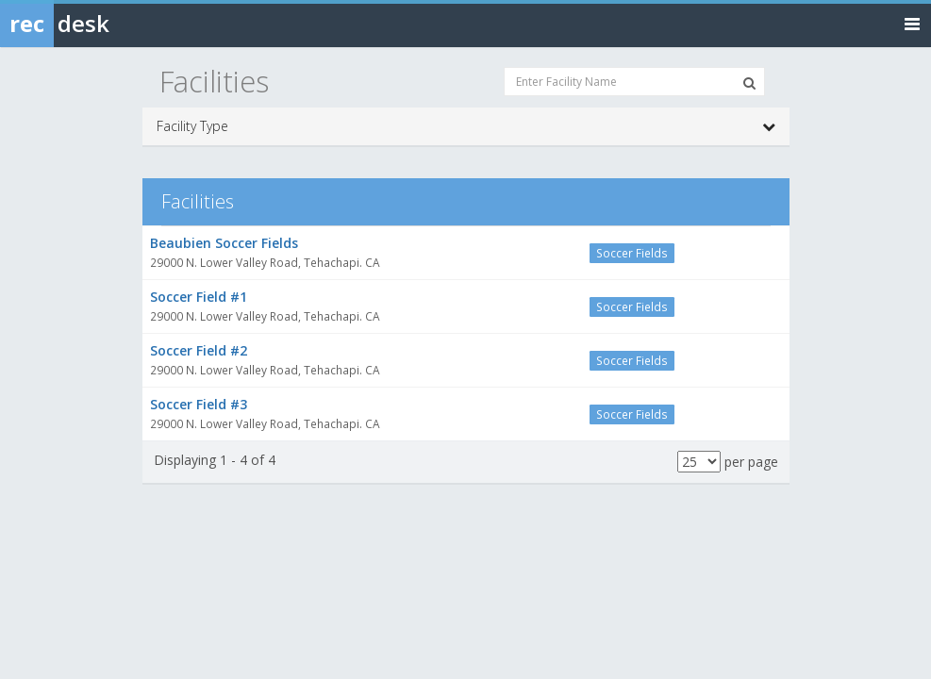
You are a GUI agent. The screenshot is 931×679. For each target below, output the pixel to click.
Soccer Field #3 (198, 404)
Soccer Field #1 (198, 297)
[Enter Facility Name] (634, 81)
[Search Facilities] (749, 83)
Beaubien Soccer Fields (224, 243)
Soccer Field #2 (198, 350)
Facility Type (466, 126)
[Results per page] (699, 461)
